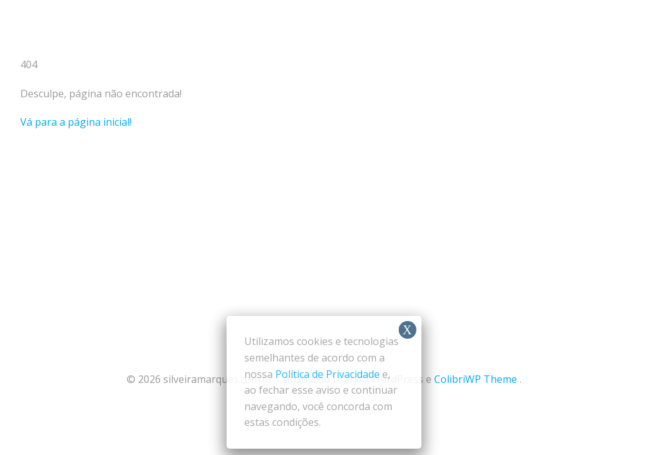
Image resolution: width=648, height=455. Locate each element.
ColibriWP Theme (475, 379)
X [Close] (406, 330)
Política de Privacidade (327, 374)
